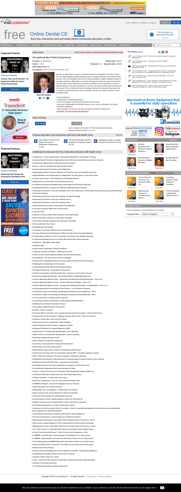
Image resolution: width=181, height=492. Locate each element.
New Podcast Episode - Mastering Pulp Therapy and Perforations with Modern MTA (154, 66)
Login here (91, 130)
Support (153, 23)
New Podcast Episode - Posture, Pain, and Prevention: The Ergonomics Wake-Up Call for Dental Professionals (152, 86)
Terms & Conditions (104, 476)
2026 (100, 64)
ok (162, 488)
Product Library (95, 45)
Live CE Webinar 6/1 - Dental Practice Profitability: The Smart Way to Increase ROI (153, 76)
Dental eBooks (82, 45)
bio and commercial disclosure (76, 111)
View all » (119, 135)
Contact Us (144, 23)
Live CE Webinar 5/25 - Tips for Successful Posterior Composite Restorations (153, 56)
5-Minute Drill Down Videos (53, 45)
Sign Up (176, 22)
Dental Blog (36, 45)
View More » (173, 140)
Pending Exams (125, 45)
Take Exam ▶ (76, 123)
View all (140, 52)
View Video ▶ (40, 123)
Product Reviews (110, 45)
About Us (135, 23)
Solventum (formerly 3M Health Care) (56, 70)
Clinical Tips (69, 45)
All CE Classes (6, 45)
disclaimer (61, 111)
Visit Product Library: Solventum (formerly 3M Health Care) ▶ (98, 52)
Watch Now (15, 89)
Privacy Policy (91, 476)
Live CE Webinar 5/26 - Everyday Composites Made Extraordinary (149, 61)
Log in (164, 22)
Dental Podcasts (23, 45)
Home (128, 23)
